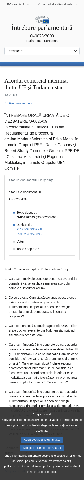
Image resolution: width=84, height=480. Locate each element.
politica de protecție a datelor (22, 473)
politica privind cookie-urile (60, 473)
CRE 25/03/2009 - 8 (30, 234)
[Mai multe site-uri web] (57, 4)
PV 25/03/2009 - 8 (29, 229)
